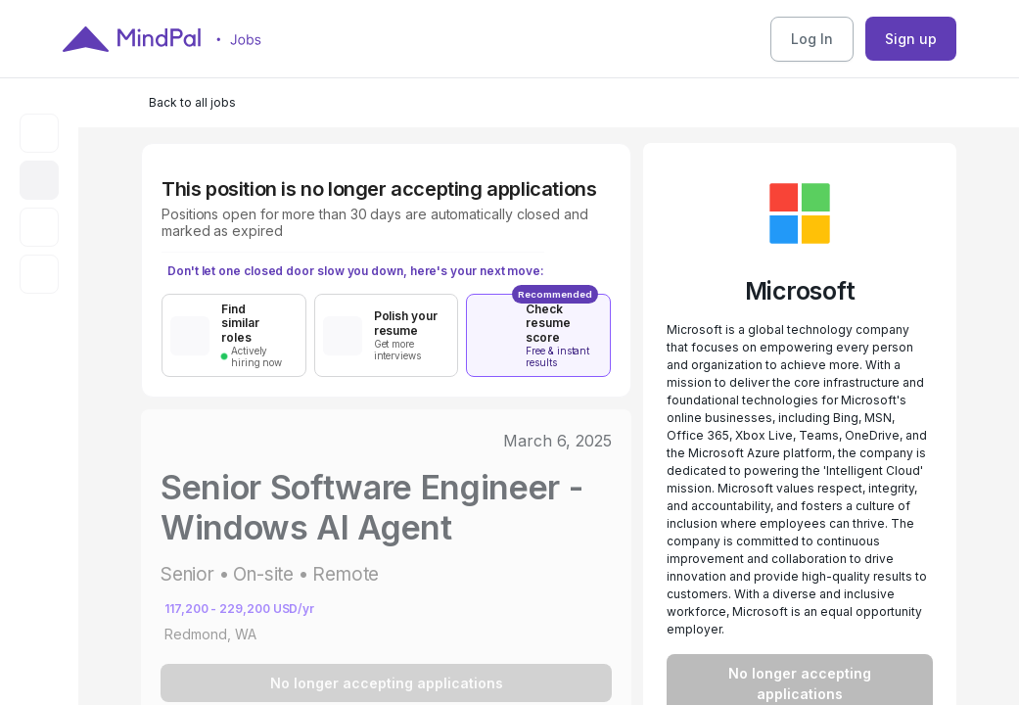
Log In (812, 38)
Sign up (911, 38)
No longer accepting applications (386, 683)
